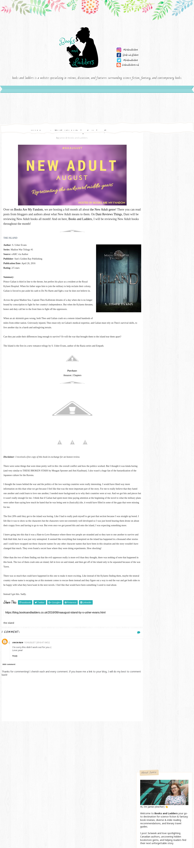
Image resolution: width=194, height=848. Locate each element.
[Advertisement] (65, 777)
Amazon (60, 390)
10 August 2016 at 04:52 (39, 671)
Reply (17, 685)
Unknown (20, 671)
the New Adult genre (102, 215)
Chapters (70, 390)
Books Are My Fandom (28, 215)
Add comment (9, 693)
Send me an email (164, 232)
